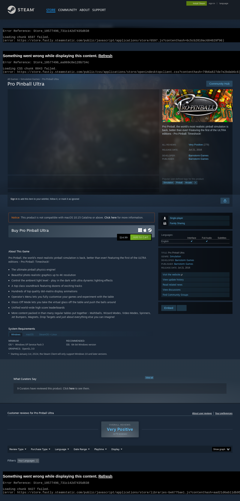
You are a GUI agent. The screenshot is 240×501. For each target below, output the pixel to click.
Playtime (99, 453)
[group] (120, 465)
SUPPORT (99, 10)
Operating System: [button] (151, 465)
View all (149, 382)
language (223, 3)
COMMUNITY (67, 10)
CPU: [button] (171, 465)
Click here (110, 222)
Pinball (179, 187)
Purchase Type (39, 453)
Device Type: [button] (199, 465)
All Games (13, 83)
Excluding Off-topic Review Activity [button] (64, 465)
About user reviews (202, 417)
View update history (173, 284)
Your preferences (223, 417)
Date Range (80, 453)
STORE (51, 10)
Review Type (16, 453)
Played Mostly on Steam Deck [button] (120, 465)
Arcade (188, 187)
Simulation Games (30, 83)
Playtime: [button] (93, 465)
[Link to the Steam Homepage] (24, 12)
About (85, 10)
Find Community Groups (175, 299)
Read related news (172, 289)
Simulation (168, 187)
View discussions (172, 294)
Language (60, 453)
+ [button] (195, 187)
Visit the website (173, 279)
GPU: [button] (183, 465)
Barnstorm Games (198, 160)
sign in (212, 3)
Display (115, 453)
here (72, 392)
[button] (140, 242)
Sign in (13, 203)
